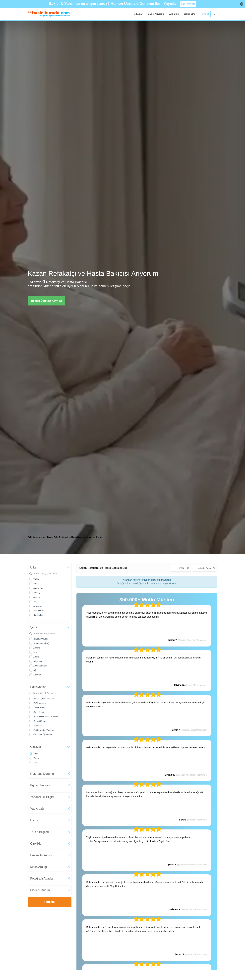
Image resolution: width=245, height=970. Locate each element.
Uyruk (34, 820)
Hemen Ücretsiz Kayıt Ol (46, 300)
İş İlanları (138, 14)
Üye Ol (205, 14)
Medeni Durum (40, 890)
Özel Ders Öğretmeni (42, 734)
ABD (35, 583)
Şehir (33, 627)
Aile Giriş (174, 14)
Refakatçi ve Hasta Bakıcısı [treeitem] (72, 537)
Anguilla (37, 601)
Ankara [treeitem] (90, 537)
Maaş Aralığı (38, 867)
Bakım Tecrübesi (41, 855)
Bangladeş (38, 615)
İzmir (35, 652)
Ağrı (35, 670)
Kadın (36, 758)
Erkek (36, 763)
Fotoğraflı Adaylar (42, 878)
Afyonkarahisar (40, 666)
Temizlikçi (37, 726)
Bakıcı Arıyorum (156, 14)
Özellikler (36, 843)
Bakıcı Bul (52, 537)
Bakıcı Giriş (189, 14)
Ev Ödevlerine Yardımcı (43, 730)
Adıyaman (37, 661)
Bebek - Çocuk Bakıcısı (43, 699)
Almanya (37, 592)
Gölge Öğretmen (40, 721)
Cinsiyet (35, 746)
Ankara (36, 648)
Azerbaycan (38, 610)
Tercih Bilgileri (39, 832)
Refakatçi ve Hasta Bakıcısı (45, 717)
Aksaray (37, 675)
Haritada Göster (206, 567)
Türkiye (36, 579)
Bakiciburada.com (36, 537)
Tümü (36, 753)
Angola (36, 597)
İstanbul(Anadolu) (41, 643)
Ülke (33, 567)
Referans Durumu (42, 773)
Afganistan (38, 588)
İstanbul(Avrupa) (40, 639)
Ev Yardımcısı (39, 703)
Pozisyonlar (38, 687)
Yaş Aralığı (37, 808)
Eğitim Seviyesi (40, 785)
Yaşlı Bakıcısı (39, 708)
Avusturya (37, 606)
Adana (36, 657)
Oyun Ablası (38, 712)
